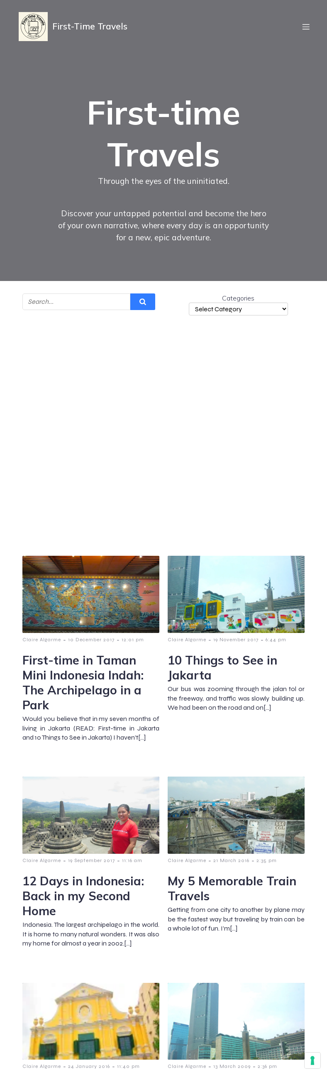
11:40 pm (128, 1066)
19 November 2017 (236, 640)
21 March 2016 (231, 860)
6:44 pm (276, 640)
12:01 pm (133, 640)
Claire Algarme (41, 640)
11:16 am (132, 860)
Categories (238, 298)
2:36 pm (267, 1066)
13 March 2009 (232, 1066)
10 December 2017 (91, 640)
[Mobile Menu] (306, 27)
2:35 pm (266, 860)
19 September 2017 (91, 860)
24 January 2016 (89, 1066)
